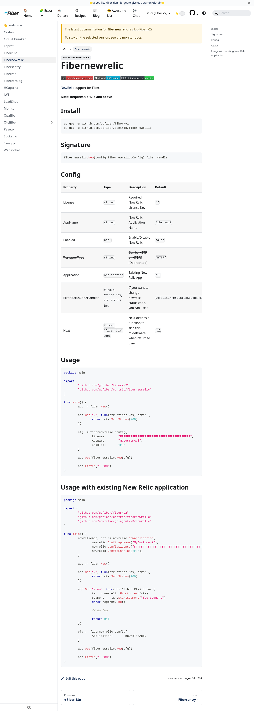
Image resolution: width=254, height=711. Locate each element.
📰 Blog (96, 13)
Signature (216, 34)
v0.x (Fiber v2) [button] (157, 13)
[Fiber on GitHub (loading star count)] (180, 13)
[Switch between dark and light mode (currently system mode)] (204, 13)
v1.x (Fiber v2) (142, 29)
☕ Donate (62, 13)
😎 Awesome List (116, 13)
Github (156, 2)
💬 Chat (136, 13)
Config (215, 40)
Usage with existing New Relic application (228, 53)
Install (214, 28)
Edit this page (73, 678)
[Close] (249, 3)
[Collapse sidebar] (29, 707)
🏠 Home (28, 13)
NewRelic (67, 88)
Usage (215, 45)
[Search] (231, 13)
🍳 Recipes (80, 13)
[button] (194, 14)
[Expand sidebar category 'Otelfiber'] (51, 122)
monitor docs (131, 37)
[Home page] (64, 49)
